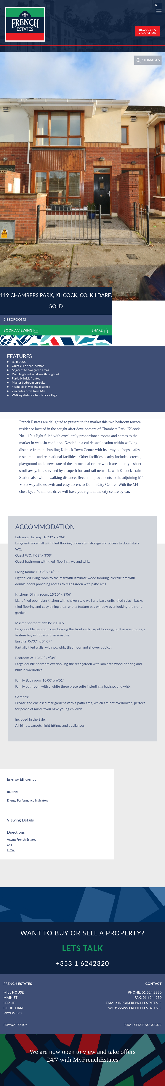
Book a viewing (20, 330)
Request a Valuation (147, 31)
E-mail (11, 850)
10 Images (148, 60)
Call (9, 844)
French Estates (21, 839)
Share (100, 330)
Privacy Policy (15, 1025)
